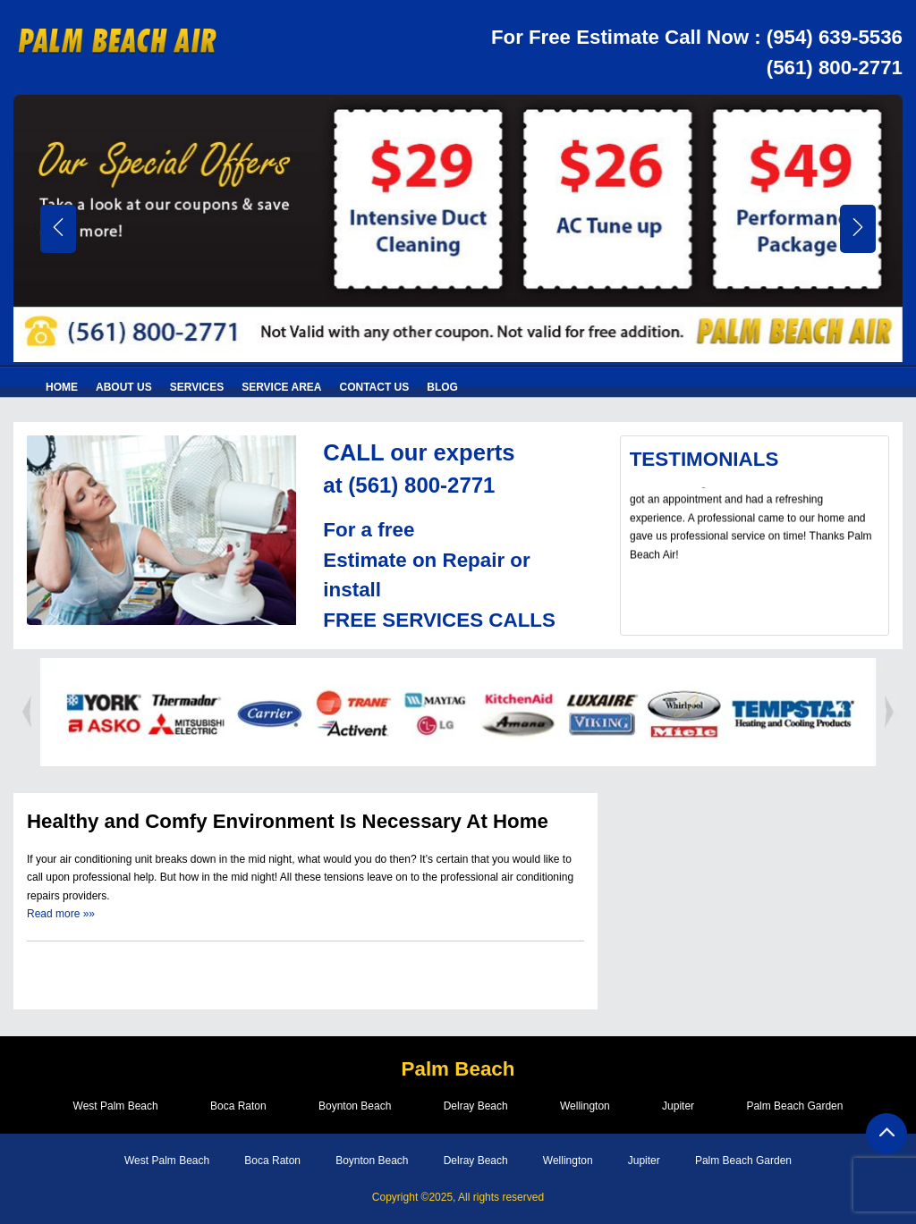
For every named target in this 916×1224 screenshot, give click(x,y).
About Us (124, 387)
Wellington (587, 1107)
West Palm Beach (110, 1107)
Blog (442, 387)
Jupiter (682, 1107)
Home (62, 387)
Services (197, 387)
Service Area (281, 387)
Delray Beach (476, 1107)
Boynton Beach (353, 1107)
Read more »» (61, 913)
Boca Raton (236, 1107)
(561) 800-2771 (834, 67)
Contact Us (375, 387)
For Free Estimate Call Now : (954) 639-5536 (695, 37)
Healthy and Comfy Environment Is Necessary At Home (289, 821)
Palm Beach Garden (799, 1107)
